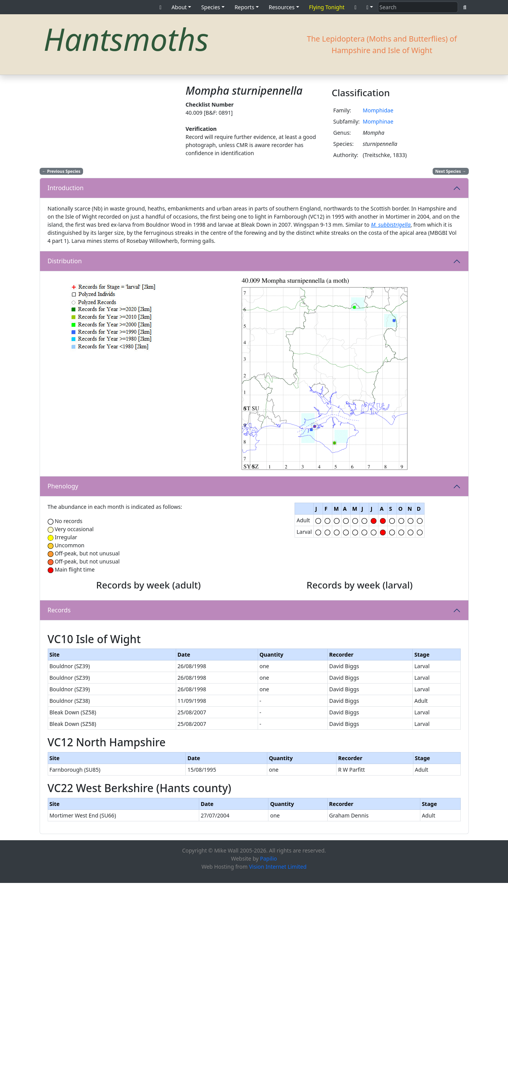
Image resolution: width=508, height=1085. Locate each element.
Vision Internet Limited (277, 1068)
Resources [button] (282, 7)
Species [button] (210, 7)
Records (59, 711)
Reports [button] (244, 7)
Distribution (65, 261)
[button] (369, 7)
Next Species (450, 171)
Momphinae (378, 121)
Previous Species (61, 171)
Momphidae (378, 110)
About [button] (179, 7)
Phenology (63, 486)
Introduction (66, 188)
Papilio (268, 1060)
